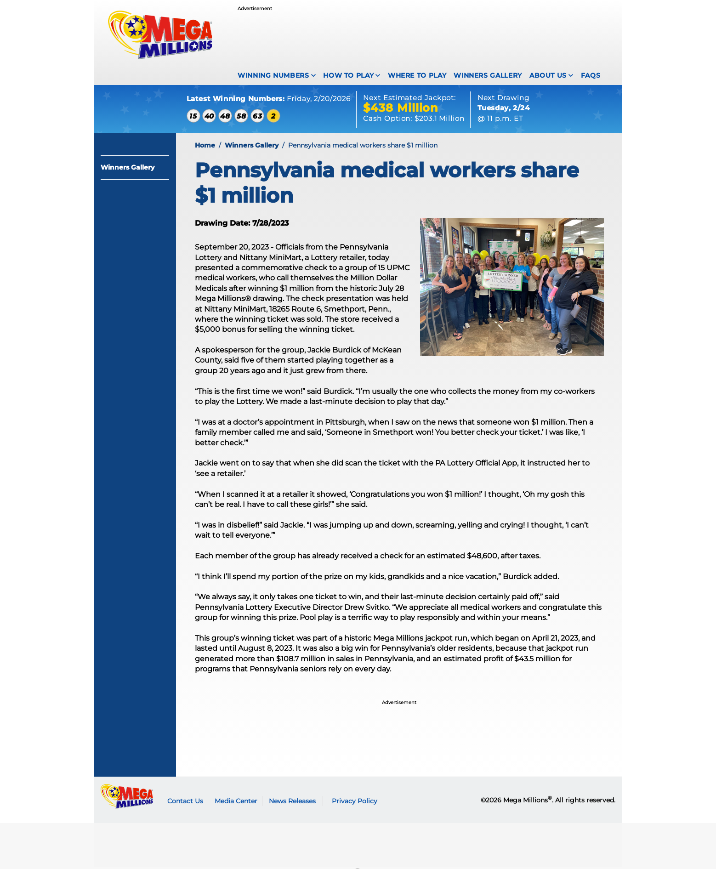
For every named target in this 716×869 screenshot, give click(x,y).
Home (205, 147)
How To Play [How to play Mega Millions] (348, 75)
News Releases (292, 803)
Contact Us (185, 803)
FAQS (591, 75)
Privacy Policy (354, 803)
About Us (548, 75)
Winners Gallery (488, 75)
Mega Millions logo (127, 798)
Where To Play (417, 75)
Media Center (236, 803)
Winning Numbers (273, 75)
